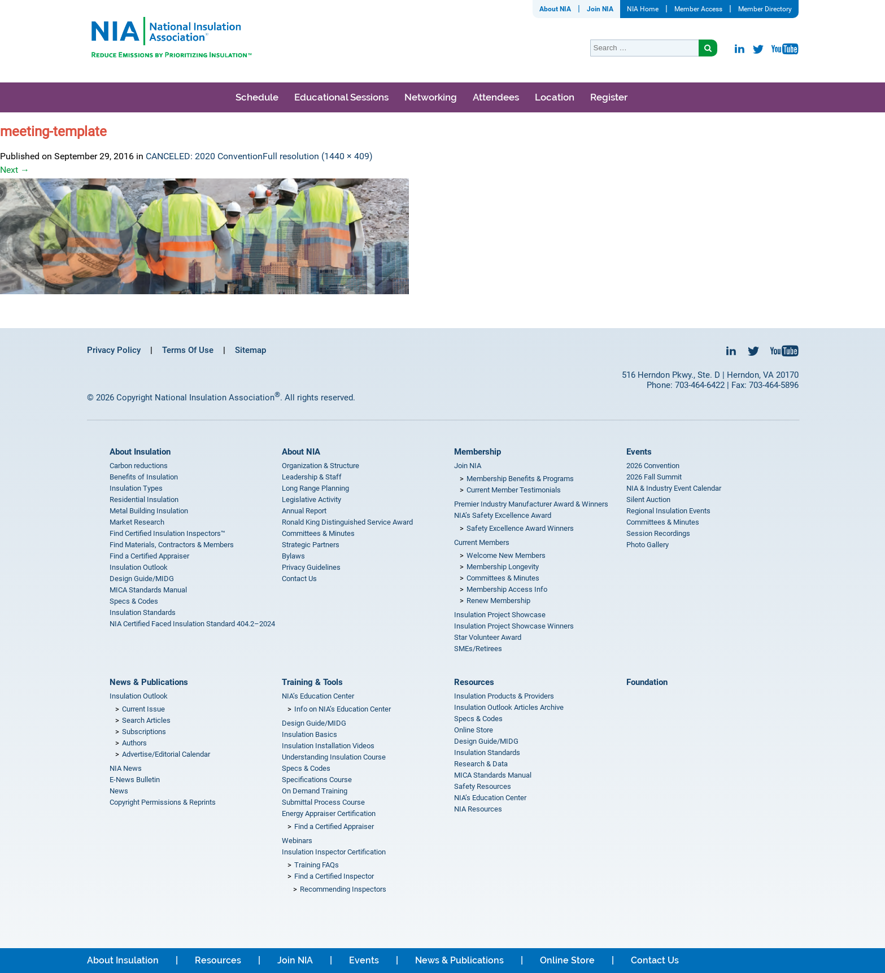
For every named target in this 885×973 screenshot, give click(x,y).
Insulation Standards (143, 612)
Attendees (496, 97)
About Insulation (140, 452)
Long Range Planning (315, 488)
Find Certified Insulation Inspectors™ (167, 533)
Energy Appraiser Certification (329, 813)
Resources (474, 682)
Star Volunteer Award (487, 637)
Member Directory (765, 9)
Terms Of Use (187, 350)
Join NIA (600, 9)
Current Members (481, 542)
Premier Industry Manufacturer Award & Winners (531, 504)
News (119, 791)
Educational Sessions (341, 97)
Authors (134, 743)
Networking (430, 97)
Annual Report (304, 511)
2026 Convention (652, 465)
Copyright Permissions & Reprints (163, 802)
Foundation (647, 682)
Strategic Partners (310, 544)
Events (639, 452)
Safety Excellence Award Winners (520, 528)
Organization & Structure (320, 465)
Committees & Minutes (318, 533)
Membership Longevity (503, 566)
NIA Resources (478, 809)
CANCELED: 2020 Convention (204, 156)
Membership (477, 452)
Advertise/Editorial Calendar (166, 754)
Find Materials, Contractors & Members (172, 544)
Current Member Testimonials (514, 490)
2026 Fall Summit (654, 477)
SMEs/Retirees (478, 648)
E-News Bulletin (135, 779)
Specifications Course (317, 779)
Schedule (257, 97)
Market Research (137, 522)
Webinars (297, 840)
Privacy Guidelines (311, 567)
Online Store (473, 730)
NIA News (126, 768)
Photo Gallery (647, 544)
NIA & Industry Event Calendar (673, 488)
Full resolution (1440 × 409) (318, 156)
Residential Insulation (144, 499)
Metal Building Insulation (149, 511)
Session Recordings (658, 533)
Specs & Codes (134, 601)
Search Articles (146, 720)
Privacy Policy (114, 350)
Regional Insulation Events (668, 511)
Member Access (698, 9)
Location (554, 97)
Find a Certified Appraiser (149, 556)
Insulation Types (136, 488)
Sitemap (250, 350)
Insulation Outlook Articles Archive (509, 707)
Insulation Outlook (139, 567)
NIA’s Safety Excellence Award (502, 515)
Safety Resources (482, 786)
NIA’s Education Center (318, 696)
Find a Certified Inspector (334, 876)
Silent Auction (648, 499)
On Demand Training (314, 791)
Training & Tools (312, 682)
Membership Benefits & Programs (520, 478)
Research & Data (481, 764)
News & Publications (149, 682)
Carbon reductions (139, 465)
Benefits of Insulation (144, 477)
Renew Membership (498, 600)
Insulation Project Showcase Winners (514, 626)
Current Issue (143, 709)
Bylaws (293, 556)
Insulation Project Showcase (500, 614)
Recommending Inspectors (343, 889)
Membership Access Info (507, 589)
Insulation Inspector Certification (334, 852)
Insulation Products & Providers (504, 696)
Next (14, 169)
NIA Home (643, 9)
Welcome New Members (506, 555)
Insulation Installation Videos (328, 745)
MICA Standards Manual (148, 590)
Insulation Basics (309, 734)
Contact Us (299, 578)
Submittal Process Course (323, 802)
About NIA (555, 9)
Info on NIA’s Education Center (342, 709)
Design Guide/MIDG (142, 578)
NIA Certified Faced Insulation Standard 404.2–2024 (192, 623)
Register (608, 97)
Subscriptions (144, 731)
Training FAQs (316, 865)
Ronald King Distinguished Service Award (347, 522)
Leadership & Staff (312, 477)
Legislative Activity (311, 499)
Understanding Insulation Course (334, 757)
